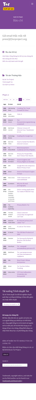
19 (10, 99)
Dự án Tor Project (8, 79)
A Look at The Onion (24, 227)
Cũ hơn (28, 99)
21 (17, 99)
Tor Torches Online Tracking (23, 267)
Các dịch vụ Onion (8, 84)
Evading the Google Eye (25, 136)
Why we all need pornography (22, 185)
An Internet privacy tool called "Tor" (25, 222)
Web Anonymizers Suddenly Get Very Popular (26, 149)
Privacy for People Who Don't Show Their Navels (25, 155)
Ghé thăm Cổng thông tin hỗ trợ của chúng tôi (17, 56)
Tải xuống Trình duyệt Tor (11, 304)
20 (13, 99)
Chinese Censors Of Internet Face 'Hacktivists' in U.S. (25, 130)
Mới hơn (5, 99)
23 (23, 99)
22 (20, 99)
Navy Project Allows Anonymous (23, 261)
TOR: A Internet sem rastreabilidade (23, 179)
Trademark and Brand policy (12, 381)
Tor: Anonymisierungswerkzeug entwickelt (26, 122)
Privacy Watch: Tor (23, 205)
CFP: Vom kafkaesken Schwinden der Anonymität (24, 274)
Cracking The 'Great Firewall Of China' (23, 109)
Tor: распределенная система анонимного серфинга (24, 254)
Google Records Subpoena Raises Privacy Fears (26, 167)
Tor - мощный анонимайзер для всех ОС (26, 247)
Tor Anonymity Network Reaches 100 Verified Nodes (25, 240)
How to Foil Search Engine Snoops (25, 173)
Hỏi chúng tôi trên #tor (10, 59)
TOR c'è (19, 114)
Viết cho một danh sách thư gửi (12, 61)
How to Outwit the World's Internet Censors (26, 143)
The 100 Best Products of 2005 (25, 233)
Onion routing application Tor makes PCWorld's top (25, 190)
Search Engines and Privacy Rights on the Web (25, 161)
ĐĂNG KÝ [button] (5, 354)
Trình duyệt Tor (7, 82)
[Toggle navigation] (32, 3)
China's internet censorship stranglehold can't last (25, 215)
